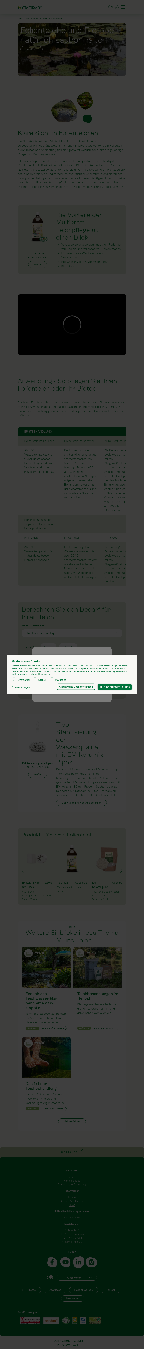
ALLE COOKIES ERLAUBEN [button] (115, 687)
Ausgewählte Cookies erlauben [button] (76, 686)
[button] (21, 687)
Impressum (44, 674)
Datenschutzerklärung (27, 674)
